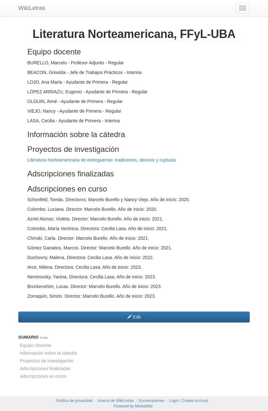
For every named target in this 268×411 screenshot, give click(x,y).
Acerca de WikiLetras (115, 400)
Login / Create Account (188, 400)
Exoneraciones (151, 400)
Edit (134, 317)
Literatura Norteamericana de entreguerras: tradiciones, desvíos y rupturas (101, 160)
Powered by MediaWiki (133, 406)
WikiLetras (31, 8)
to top (44, 337)
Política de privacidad (74, 400)
